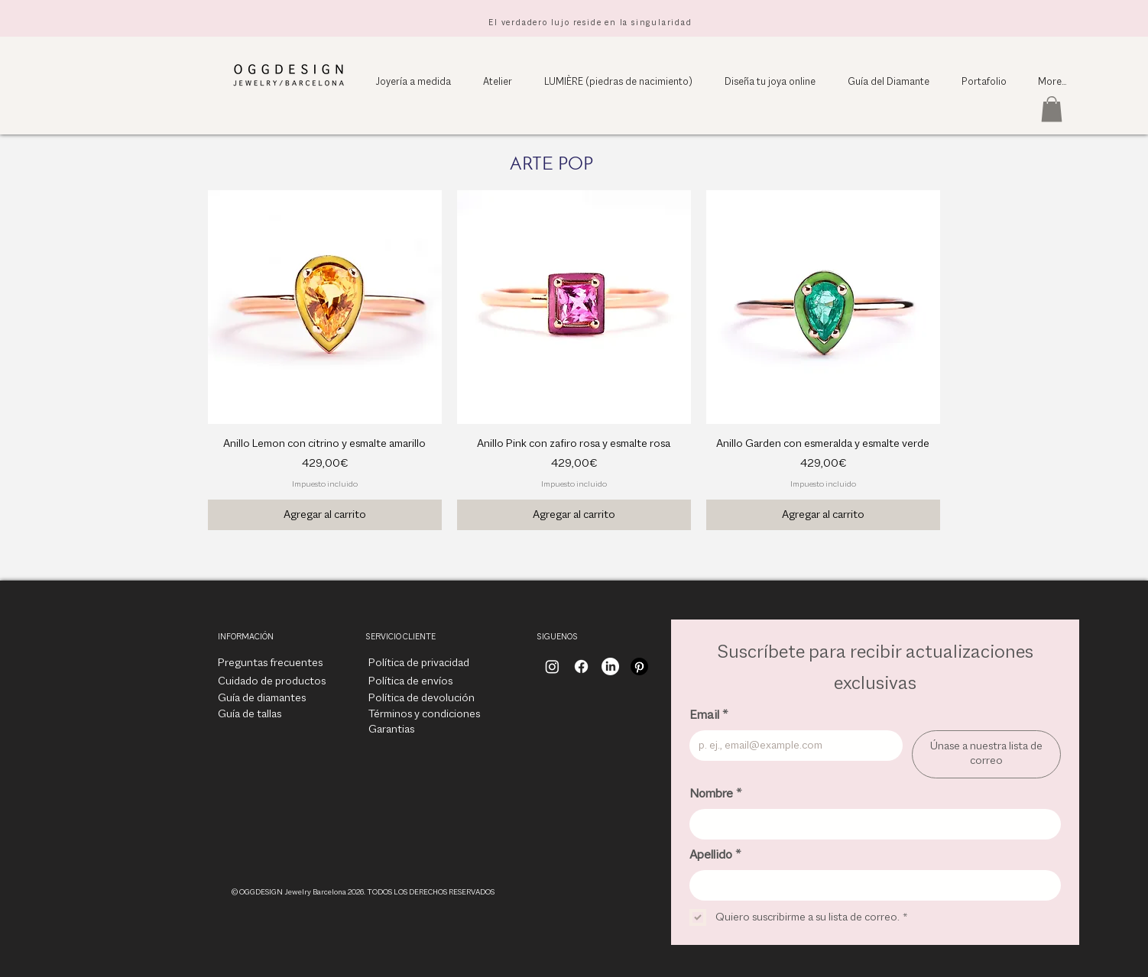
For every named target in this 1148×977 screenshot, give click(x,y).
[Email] (791, 745)
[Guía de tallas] (249, 715)
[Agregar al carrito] (325, 515)
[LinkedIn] (610, 666)
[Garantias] (403, 730)
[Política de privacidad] (418, 664)
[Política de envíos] (410, 682)
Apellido (715, 855)
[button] (1051, 108)
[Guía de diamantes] (262, 699)
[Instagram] (552, 666)
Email (708, 715)
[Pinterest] (639, 666)
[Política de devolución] (421, 699)
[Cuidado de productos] (272, 682)
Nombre (715, 794)
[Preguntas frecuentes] (270, 664)
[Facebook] (581, 666)
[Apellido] (870, 885)
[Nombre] (870, 824)
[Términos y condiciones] (424, 715)
